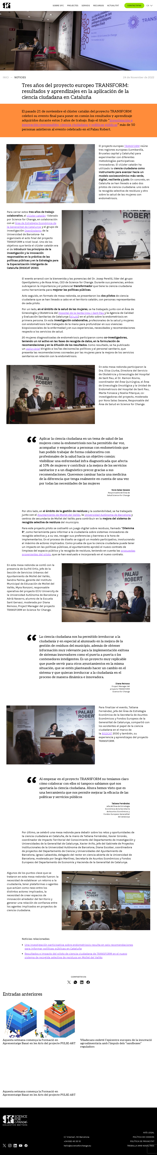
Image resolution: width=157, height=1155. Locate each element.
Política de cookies (143, 1101)
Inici (6, 77)
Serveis (86, 5)
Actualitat (113, 5)
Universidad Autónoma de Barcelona (108, 514)
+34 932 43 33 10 (72, 1106)
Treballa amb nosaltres (140, 1110)
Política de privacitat (142, 1106)
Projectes (72, 5)
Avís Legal (148, 1097)
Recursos (98, 5)
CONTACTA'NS (134, 5)
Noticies (20, 77)
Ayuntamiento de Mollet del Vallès (58, 514)
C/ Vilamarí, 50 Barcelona (76, 1101)
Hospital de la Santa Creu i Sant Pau (82, 313)
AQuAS (74, 316)
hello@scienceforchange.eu (77, 1110)
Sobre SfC (58, 5)
